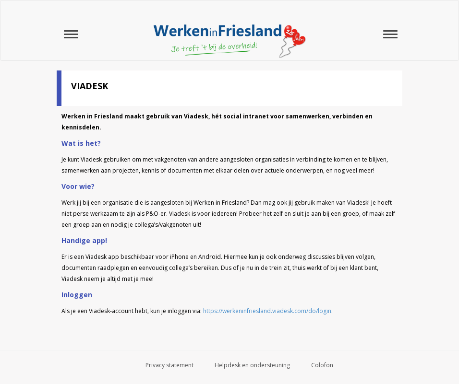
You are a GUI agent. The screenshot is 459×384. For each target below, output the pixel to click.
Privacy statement (169, 365)
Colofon (322, 365)
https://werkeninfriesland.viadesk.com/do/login (267, 311)
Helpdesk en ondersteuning (252, 365)
